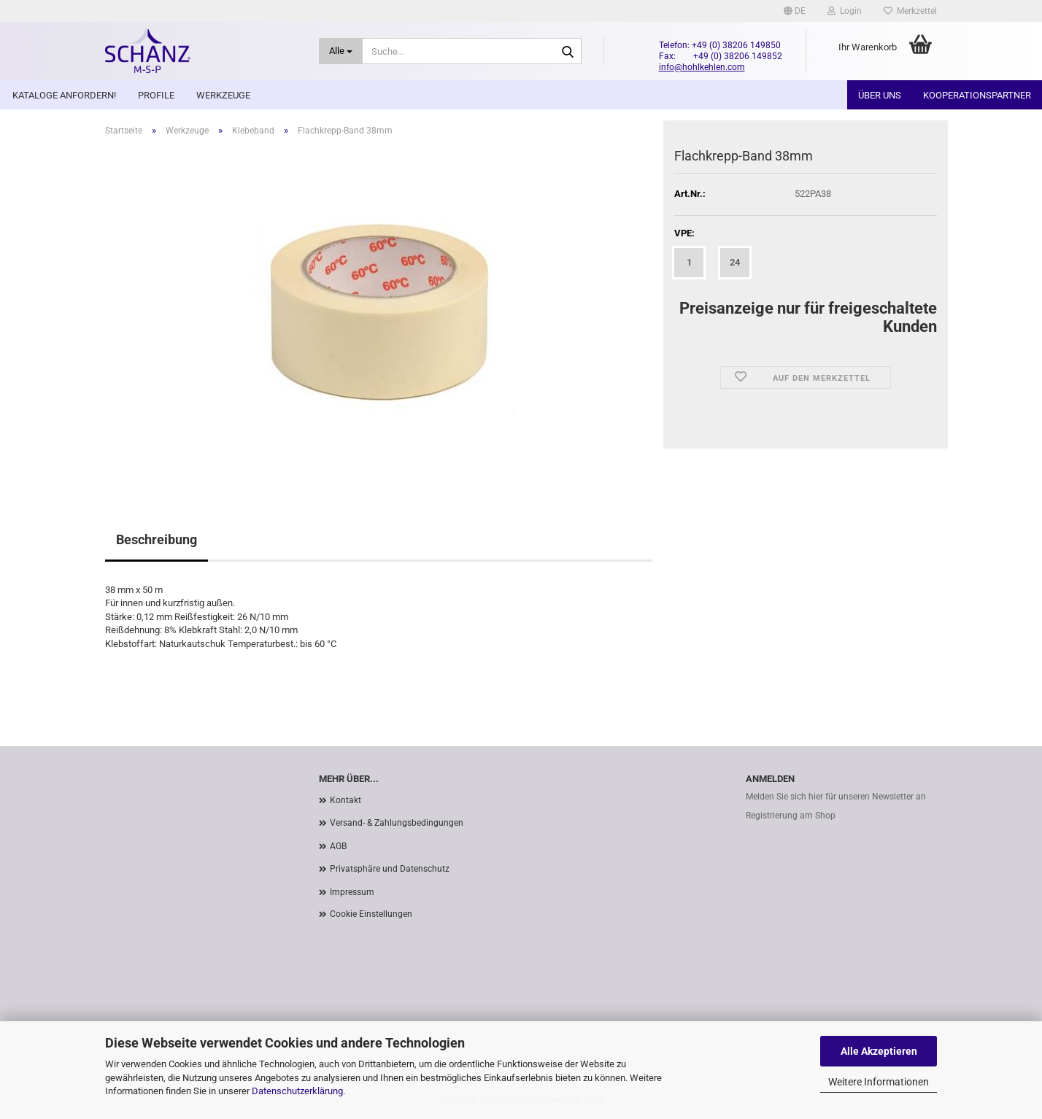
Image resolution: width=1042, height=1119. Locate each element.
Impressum (352, 892)
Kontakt (345, 800)
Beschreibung (156, 539)
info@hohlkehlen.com (702, 67)
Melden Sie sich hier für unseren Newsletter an (836, 796)
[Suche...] (341, 51)
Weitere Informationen (878, 1082)
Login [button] (844, 11)
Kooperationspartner (977, 95)
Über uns (879, 95)
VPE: (684, 233)
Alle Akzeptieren (879, 1051)
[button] (795, 11)
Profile (156, 95)
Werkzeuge (223, 95)
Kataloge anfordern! (64, 95)
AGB (338, 846)
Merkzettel (910, 11)
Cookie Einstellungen (371, 914)
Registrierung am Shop (790, 815)
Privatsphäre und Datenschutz (389, 869)
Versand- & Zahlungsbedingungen (396, 823)
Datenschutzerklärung (297, 1090)
